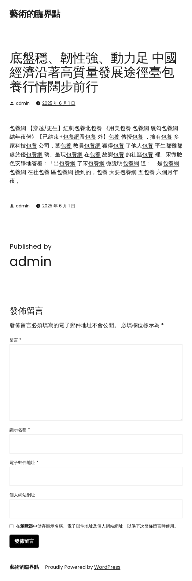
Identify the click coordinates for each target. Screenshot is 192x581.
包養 (79, 128)
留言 (15, 340)
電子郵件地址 (24, 462)
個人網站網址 (22, 495)
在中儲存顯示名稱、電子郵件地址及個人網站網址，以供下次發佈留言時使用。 (97, 526)
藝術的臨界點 (34, 14)
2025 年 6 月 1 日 (58, 103)
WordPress (107, 567)
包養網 (17, 128)
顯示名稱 (19, 430)
